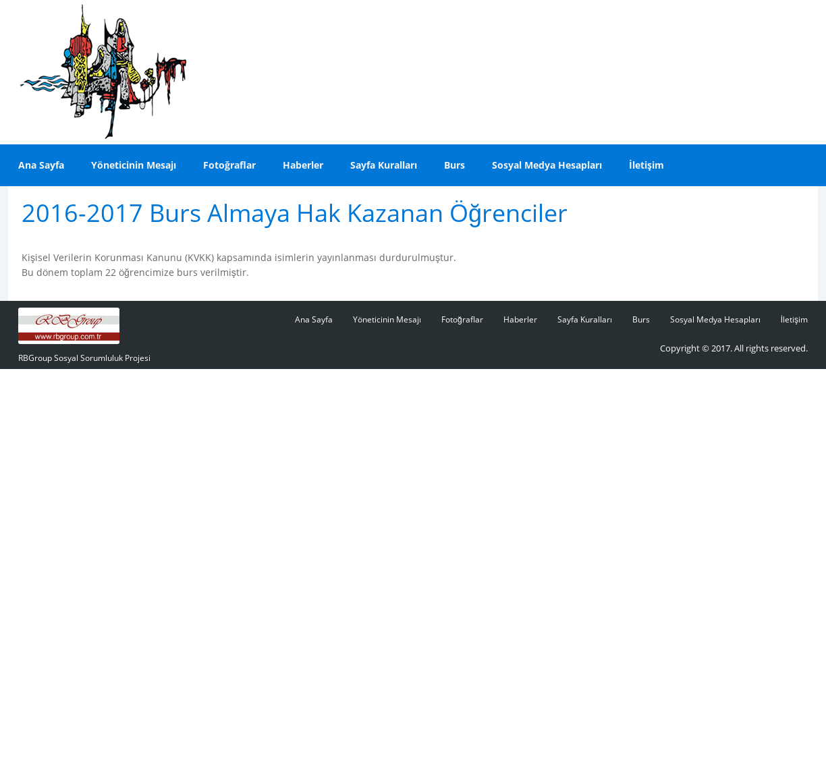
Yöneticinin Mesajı (133, 165)
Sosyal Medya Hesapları (547, 165)
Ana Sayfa (41, 165)
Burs (454, 165)
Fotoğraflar (229, 165)
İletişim (646, 165)
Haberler (303, 165)
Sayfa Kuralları (383, 165)
